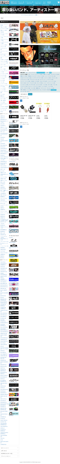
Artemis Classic (14, 150)
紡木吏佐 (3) (3, 225)
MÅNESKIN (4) (3, 360)
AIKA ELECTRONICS (14, 280)
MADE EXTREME (14, 241)
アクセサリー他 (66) (4, 106)
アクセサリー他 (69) (46, 89)
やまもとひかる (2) (4, 252)
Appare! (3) (3, 117)
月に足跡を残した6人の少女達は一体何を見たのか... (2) (4, 220)
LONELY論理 (14, 323)
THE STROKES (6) (4, 426)
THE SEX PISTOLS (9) (4, 415)
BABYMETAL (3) (3, 119)
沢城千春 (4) (3, 200)
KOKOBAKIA (14, 251)
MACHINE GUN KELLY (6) (3, 358)
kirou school (14, 414)
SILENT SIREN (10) (4, 156)
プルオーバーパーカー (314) (25, 77)
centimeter (14, 112)
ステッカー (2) (23, 91)
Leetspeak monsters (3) (4, 141)
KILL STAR (14, 54)
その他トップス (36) (35, 81)
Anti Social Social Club (14, 381)
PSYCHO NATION (14, 64)
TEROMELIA (14, 361)
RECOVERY (14, 122)
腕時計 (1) (38, 88)
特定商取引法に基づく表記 (9, 453)
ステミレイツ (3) (4, 211)
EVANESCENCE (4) (4, 322)
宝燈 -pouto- (14, 188)
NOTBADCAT (14, 198)
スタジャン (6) (54, 77)
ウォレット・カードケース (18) (34, 86)
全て (27, 72)
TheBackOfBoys (14, 327)
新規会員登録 (45, 5)
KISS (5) (2, 346)
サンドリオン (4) (4, 201)
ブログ (44, 2)
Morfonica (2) (3, 146)
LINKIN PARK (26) (4, 355)
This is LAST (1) (3, 165)
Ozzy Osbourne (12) (4, 389)
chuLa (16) (2, 123)
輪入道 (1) (2, 257)
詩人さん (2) (3, 203)
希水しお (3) (3, 182)
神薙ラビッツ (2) (4, 180)
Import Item (14, 395)
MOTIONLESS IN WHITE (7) (4, 373)
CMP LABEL (14, 193)
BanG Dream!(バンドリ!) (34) (4, 122)
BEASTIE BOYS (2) (4, 286)
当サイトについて (9, 448)
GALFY (14, 26)
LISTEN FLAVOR (14, 73)
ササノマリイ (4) (4, 198)
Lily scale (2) (3, 143)
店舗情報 (49, 2)
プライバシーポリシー (9, 456)
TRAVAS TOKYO (14, 160)
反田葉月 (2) (3, 217)
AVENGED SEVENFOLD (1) (4, 279)
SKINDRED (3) (3, 416)
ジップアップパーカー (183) (37, 77)
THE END (14, 236)
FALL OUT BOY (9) (4, 327)
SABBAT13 (14, 207)
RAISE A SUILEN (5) (4, 151)
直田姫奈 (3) (3, 209)
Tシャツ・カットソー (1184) (4, 25)
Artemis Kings (14, 155)
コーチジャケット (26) (24, 79)
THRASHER (14, 256)
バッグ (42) (3, 78)
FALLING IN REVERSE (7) (3, 325)
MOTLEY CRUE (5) (4, 375)
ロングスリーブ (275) (55, 74)
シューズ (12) (44, 86)
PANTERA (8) (3, 391)
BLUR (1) (2, 297)
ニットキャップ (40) (24, 84)
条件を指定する (24, 94)
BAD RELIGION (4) (4, 285)
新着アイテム (14, 2)
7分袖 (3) (29, 76)
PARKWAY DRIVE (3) (4, 394)
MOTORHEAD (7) (4, 377)
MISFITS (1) (3, 368)
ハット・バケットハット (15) (4, 71)
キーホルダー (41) (4, 108)
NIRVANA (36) (3, 386)
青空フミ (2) (3, 169)
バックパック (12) (23, 86)
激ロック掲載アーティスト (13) (4, 191)
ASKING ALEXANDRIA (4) (4, 274)
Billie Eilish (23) (3, 288)
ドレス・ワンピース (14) (4, 67)
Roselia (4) (2, 155)
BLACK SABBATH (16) (4, 291)
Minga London (14, 59)
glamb (14, 40)
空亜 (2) (2, 185)
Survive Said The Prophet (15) (4, 164)
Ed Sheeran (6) (3, 318)
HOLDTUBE (14, 405)
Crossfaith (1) (3, 125)
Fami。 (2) (2, 131)
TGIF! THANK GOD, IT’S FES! (14, 246)
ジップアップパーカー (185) (4, 43)
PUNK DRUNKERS (14, 103)
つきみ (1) (2, 223)
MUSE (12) (3, 378)
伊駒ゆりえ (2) (3, 172)
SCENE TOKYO (14, 35)
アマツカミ (14, 179)
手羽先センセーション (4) (4, 227)
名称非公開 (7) (3, 249)
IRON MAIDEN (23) (4, 337)
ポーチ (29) (50, 84)
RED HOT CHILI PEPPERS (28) (3, 409)
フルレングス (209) (4, 61)
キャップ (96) (3, 69)
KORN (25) (3, 350)
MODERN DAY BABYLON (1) (3, 370)
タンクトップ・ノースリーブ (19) (46, 79)
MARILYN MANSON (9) (4, 362)
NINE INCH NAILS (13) (4, 384)
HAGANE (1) (3, 137)
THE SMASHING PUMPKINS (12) (4, 424)
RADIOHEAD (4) (4, 402)
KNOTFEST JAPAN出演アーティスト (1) (4, 348)
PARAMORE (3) (3, 392)
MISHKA (14, 332)
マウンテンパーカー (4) (34, 79)
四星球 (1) (2, 207)
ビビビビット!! (14, 285)
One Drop (14, 222)
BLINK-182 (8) (3, 295)
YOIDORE (14, 83)
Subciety (14, 45)
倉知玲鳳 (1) (3, 187)
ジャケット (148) (47, 77)
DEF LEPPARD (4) (4, 313)
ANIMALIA (14, 351)
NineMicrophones (14, 203)
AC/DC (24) (3, 266)
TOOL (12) (2, 438)
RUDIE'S (14, 141)
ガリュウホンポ (14, 346)
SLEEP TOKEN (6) (4, 420)
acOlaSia (14, 385)
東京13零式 (14, 184)
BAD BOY (14, 275)
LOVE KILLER (14, 366)
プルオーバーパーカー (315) (4, 40)
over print (14, 30)
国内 (47, 72)
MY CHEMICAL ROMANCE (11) (3, 381)
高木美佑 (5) (3, 214)
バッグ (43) (45, 84)
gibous (14, 98)
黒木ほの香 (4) (3, 188)
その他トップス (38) (4, 59)
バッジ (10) (29, 89)
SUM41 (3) (2, 428)
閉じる (30, 94)
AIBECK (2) (3, 116)
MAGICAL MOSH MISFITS (14, 92)
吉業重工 (14, 117)
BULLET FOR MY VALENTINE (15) (4, 302)
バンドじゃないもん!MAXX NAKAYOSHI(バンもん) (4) (4, 238)
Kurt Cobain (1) (3, 352)
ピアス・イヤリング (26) (25, 88)
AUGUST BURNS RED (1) (4, 277)
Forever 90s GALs (14, 289)
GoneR (14, 266)
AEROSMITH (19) (4, 268)
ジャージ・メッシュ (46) (4, 57)
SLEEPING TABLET (14, 174)
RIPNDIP (14, 88)
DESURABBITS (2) (4, 130)
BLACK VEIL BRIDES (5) (4, 294)
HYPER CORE (14, 342)
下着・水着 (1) (23, 89)
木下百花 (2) (3, 183)
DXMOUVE (14, 217)
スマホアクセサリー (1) (36, 89)
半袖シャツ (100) (46, 74)
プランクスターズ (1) (4, 241)
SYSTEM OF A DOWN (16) (3, 430)
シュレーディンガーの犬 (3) (4, 206)
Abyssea (14, 146)
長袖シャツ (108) (4, 30)
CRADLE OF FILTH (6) (4, 311)
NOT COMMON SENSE (14, 390)
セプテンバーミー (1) (4, 212)
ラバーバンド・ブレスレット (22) (47, 88)
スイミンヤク (14, 356)
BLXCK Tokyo (14, 308)
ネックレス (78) (39, 84)
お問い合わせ (9, 450)
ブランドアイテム (32, 72)
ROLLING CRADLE (14, 261)
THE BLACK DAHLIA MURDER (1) (4, 433)
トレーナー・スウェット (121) (38, 76)
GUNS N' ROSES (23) (4, 336)
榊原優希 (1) (3, 196)
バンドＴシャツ (38, 2)
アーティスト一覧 (29, 2)
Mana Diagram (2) (4, 145)
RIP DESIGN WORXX (14, 409)
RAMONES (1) (3, 406)
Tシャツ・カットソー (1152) (36, 74)
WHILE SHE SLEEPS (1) (4, 442)
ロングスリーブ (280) (4, 28)
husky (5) (2, 139)
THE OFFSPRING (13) (4, 436)
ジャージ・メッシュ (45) (25, 81)
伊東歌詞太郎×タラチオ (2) (4, 175)
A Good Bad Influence (14, 49)
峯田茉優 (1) (3, 247)
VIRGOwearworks (14, 127)
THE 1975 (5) (3, 262)
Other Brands (14, 400)
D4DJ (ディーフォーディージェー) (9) (4, 128)
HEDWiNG (14, 318)
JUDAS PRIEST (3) (4, 341)
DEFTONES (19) (4, 314)
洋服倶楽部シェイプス (14, 270)
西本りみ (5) (3, 233)
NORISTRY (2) (3, 234)
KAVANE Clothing (14, 169)
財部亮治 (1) (3, 216)
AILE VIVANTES (14, 304)
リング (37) (33, 88)
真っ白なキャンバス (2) (4, 244)
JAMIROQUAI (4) (4, 339)
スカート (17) (3, 64)
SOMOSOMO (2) (4, 161)
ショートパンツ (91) (52, 81)
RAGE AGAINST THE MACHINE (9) (4, 405)
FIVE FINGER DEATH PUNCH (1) (4, 329)
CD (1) (28, 91)
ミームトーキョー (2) (4, 246)
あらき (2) (2, 170)
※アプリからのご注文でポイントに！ (30, 14)
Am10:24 (14, 212)
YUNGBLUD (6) (3, 444)
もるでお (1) (3, 251)
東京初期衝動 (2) (4, 229)
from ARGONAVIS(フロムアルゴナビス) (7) (4, 134)
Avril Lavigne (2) (3, 281)
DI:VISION (14, 313)
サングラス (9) (32, 84)
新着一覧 (55, 5)
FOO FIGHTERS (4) (4, 331)
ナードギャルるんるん (14, 294)
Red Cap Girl (14, 78)
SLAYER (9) (3, 418)
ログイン (35, 5)
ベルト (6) (55, 84)
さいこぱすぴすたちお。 (14, 165)
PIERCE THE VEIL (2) (4, 397)
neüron (14, 227)
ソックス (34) (50, 86)
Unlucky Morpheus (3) (4, 167)
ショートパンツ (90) (4, 62)
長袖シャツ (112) (23, 76)
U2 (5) (2, 439)
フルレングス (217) (43, 81)
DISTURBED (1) (3, 316)
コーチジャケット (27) (4, 49)
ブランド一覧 (21, 2)
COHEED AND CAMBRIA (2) (3, 308)
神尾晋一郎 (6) (3, 178)
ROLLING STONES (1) (4, 412)
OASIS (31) (3, 387)
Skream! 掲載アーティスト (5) (4, 159)
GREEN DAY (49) (4, 333)
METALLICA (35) (4, 366)
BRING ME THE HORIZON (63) (3, 300)
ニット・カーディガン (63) (4, 37)
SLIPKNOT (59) (3, 421)
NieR (14, 299)
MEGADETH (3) (3, 364)
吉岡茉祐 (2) (3, 254)
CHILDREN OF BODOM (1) (3, 305)
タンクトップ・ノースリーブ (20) (4, 54)
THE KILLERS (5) (4, 344)
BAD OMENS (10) (4, 283)
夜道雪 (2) (2, 256)
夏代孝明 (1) (3, 231)
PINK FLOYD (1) (4, 398)
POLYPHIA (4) (3, 400)
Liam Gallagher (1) (4, 354)
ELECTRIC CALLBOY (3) (3, 320)
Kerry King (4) (3, 342)
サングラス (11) (3, 75)
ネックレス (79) (3, 76)
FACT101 (14, 337)
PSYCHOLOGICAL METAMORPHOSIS (14, 370)
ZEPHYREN (14, 376)
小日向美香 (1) (3, 193)
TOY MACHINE (14, 108)
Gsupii (14, 231)
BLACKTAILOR (14, 131)
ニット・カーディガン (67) (50, 76)
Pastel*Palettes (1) (4, 148)
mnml (14, 136)
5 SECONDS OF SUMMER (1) (4, 264)
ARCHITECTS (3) (4, 271)
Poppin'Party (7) (3, 150)
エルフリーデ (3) (4, 177)
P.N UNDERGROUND (14, 69)
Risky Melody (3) (4, 153)
